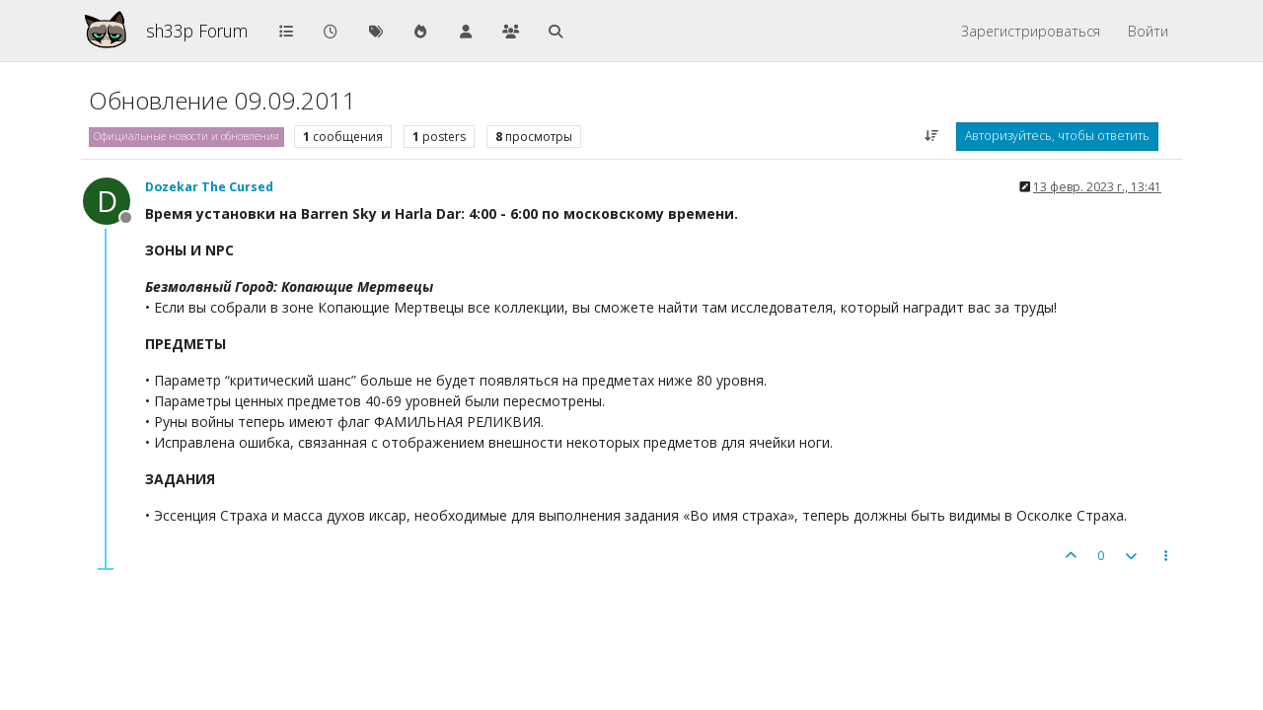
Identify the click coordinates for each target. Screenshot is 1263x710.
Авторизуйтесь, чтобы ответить (1057, 135)
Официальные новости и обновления (186, 136)
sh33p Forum (197, 30)
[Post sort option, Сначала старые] (932, 136)
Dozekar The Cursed (209, 186)
